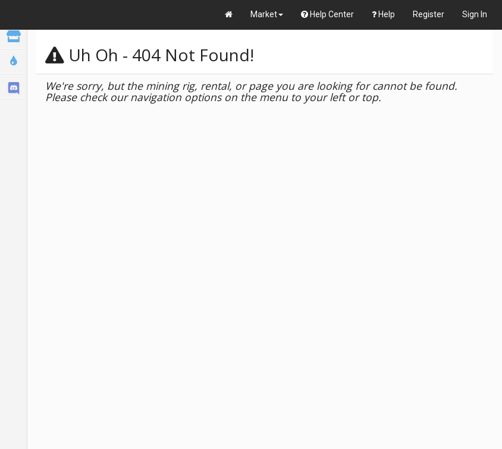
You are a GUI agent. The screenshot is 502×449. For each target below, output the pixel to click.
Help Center (327, 14)
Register (428, 14)
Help (383, 14)
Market (266, 14)
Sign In (474, 14)
